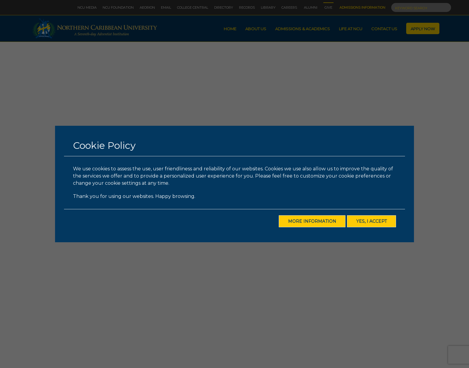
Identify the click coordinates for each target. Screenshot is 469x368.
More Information (312, 221)
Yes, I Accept (371, 221)
